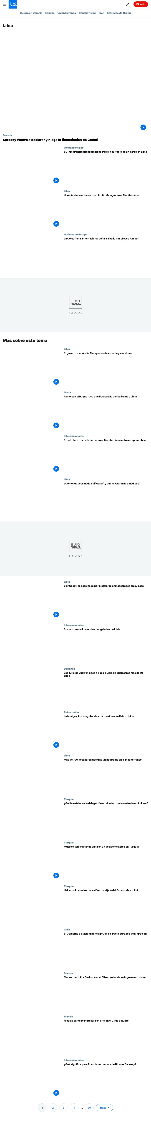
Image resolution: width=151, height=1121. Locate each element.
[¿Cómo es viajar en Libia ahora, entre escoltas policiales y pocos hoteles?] (106, 688)
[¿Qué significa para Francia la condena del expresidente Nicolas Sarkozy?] (106, 1080)
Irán (101, 12)
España (49, 12)
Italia (67, 929)
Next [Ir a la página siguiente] (103, 1107)
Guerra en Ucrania (31, 12)
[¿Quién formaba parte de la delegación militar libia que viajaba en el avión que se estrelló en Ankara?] (106, 819)
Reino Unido (71, 712)
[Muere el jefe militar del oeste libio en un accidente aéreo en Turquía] (106, 862)
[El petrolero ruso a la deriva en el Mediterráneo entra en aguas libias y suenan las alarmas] (106, 456)
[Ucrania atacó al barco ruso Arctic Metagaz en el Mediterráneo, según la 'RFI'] (106, 211)
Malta (67, 392)
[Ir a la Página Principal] (13, 4)
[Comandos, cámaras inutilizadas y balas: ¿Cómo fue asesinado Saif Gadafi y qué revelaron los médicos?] (106, 499)
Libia (67, 190)
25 (89, 1107)
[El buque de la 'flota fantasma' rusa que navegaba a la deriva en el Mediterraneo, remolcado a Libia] (106, 412)
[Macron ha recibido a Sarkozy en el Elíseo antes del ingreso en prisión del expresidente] (106, 993)
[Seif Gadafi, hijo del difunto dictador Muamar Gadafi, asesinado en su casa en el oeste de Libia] (106, 601)
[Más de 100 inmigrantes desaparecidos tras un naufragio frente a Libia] (106, 775)
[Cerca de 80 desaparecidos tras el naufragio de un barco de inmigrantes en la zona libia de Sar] (106, 167)
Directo (140, 4)
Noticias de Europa (75, 234)
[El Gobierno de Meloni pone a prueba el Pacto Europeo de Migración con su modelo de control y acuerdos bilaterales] (106, 949)
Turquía (69, 799)
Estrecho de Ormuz (119, 12)
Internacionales (74, 147)
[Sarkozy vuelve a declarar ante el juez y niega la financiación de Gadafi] (75, 140)
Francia (7, 135)
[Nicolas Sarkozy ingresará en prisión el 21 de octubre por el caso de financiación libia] (106, 1036)
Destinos (69, 668)
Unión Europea (66, 12)
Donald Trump (87, 12)
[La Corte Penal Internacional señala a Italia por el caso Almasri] (106, 254)
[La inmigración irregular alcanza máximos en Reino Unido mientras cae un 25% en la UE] (106, 732)
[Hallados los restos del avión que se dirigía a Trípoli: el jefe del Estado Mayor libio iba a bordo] (106, 906)
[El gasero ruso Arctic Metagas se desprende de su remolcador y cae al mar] (106, 369)
